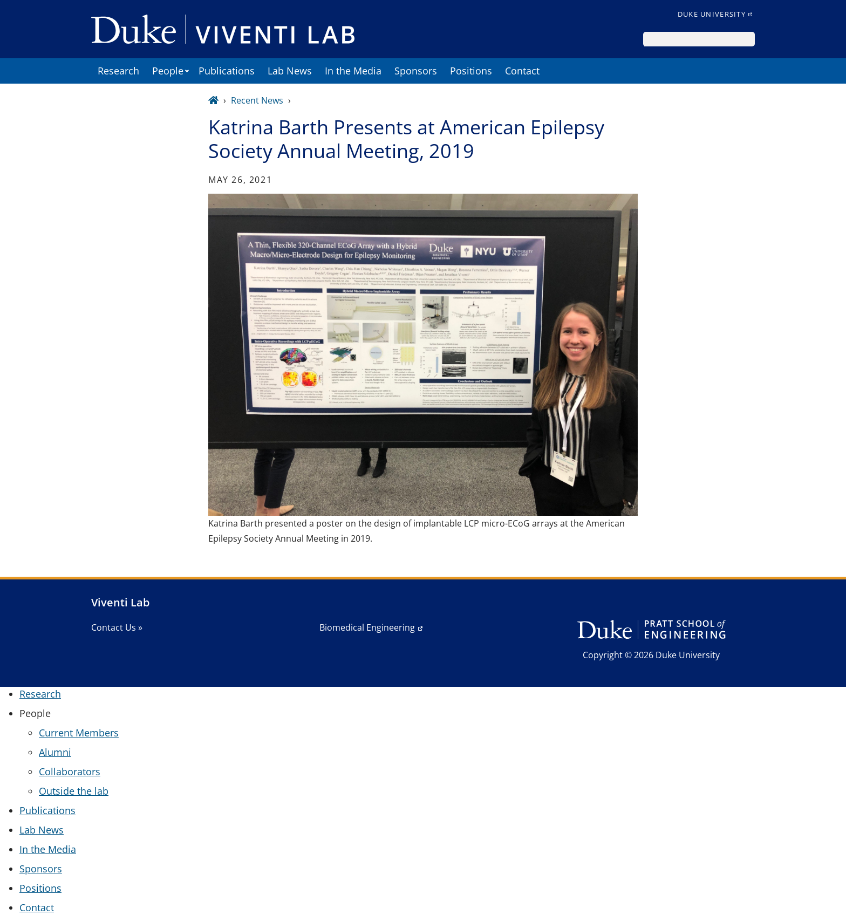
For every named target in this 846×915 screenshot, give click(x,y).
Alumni (55, 752)
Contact (522, 70)
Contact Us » (116, 627)
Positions (471, 70)
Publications (227, 70)
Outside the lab (73, 790)
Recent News (257, 100)
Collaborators (69, 771)
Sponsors (415, 70)
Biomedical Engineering (367, 627)
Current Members (79, 732)
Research (118, 70)
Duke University (712, 14)
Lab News (290, 70)
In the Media (353, 70)
